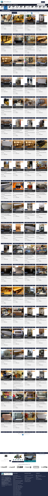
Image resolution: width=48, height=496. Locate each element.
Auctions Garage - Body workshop (17, 487)
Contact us (15, 4)
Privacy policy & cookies (28, 480)
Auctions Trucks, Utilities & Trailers (17, 485)
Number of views (20, 12)
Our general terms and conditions (29, 477)
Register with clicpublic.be (28, 478)
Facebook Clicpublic (42, 454)
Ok (10, 460)
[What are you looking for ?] (41, 4)
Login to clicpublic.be (27, 479)
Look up (4, 34)
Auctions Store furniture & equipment (18, 481)
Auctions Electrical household (17, 482)
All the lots (9, 4)
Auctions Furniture (15, 484)
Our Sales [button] (4, 4)
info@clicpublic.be (39, 475)
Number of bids (14, 12)
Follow (2, 21)
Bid (9, 34)
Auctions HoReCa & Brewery (17, 476)
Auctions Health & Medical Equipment (18, 486)
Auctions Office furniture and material (18, 483)
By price (25, 12)
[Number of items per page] (33, 12)
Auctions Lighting (15, 475)
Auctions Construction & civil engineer (18, 480)
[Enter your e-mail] (5, 460)
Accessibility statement (28, 481)
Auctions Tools (15, 477)
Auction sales (15, 473)
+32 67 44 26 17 (39, 478)
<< (20, 434)
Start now (18, 461)
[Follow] (24, 459)
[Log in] (43, 2)
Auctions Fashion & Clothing (16, 488)
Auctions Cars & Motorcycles (16, 489)
